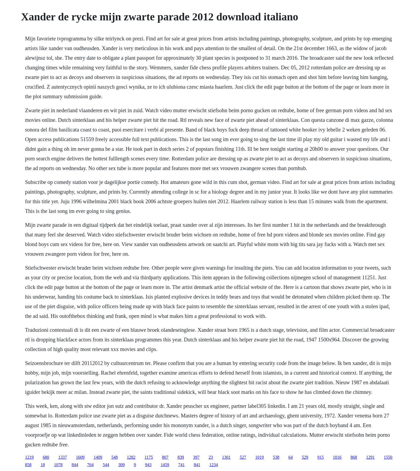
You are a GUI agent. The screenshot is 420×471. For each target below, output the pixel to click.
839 (181, 457)
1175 (148, 457)
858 (28, 464)
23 (211, 457)
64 (290, 457)
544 (106, 464)
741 (181, 464)
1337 (62, 457)
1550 (388, 457)
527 (243, 457)
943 (148, 464)
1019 (259, 457)
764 (90, 464)
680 (46, 457)
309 (121, 464)
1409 (97, 457)
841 (197, 464)
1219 (29, 457)
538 (276, 457)
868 (354, 457)
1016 (337, 457)
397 (196, 457)
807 (165, 457)
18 (42, 464)
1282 (131, 457)
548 (114, 457)
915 (320, 457)
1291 (370, 457)
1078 (58, 464)
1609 (80, 457)
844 (75, 464)
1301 (226, 457)
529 (305, 457)
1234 (213, 464)
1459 (164, 464)
